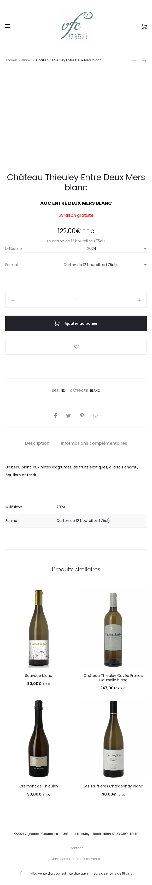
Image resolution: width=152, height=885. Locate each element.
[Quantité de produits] (76, 300)
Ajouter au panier (76, 323)
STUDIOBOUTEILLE (125, 834)
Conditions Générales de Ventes (76, 859)
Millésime (13, 248)
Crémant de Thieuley (38, 786)
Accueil (11, 60)
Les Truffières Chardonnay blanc (113, 786)
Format (12, 265)
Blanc (26, 60)
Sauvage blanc (38, 675)
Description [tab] (37, 443)
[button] (12, 300)
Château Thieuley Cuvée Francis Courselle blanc (113, 678)
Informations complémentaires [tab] (94, 443)
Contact (76, 848)
